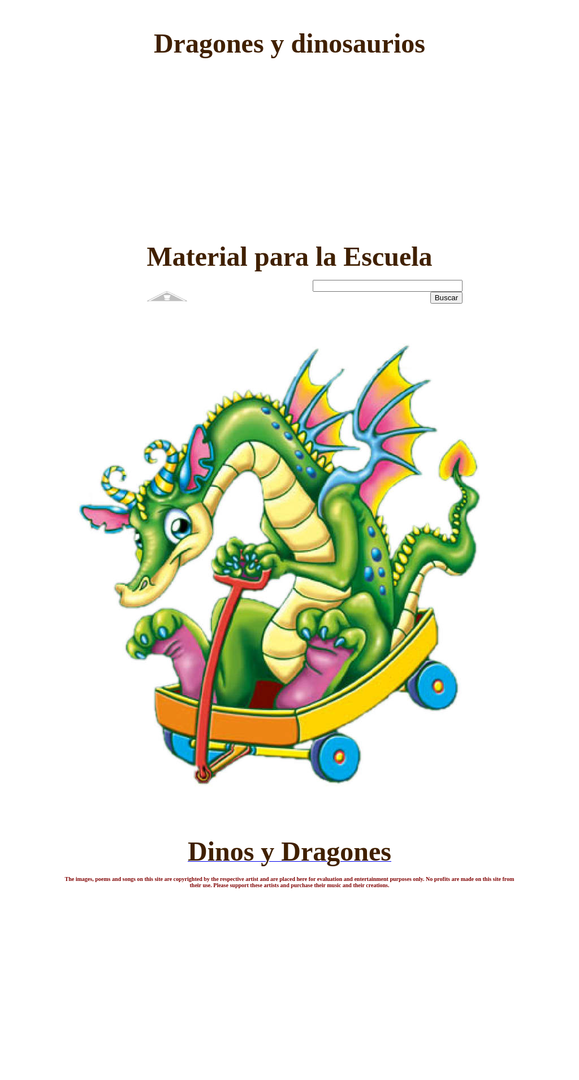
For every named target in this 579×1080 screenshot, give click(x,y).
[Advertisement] (289, 146)
